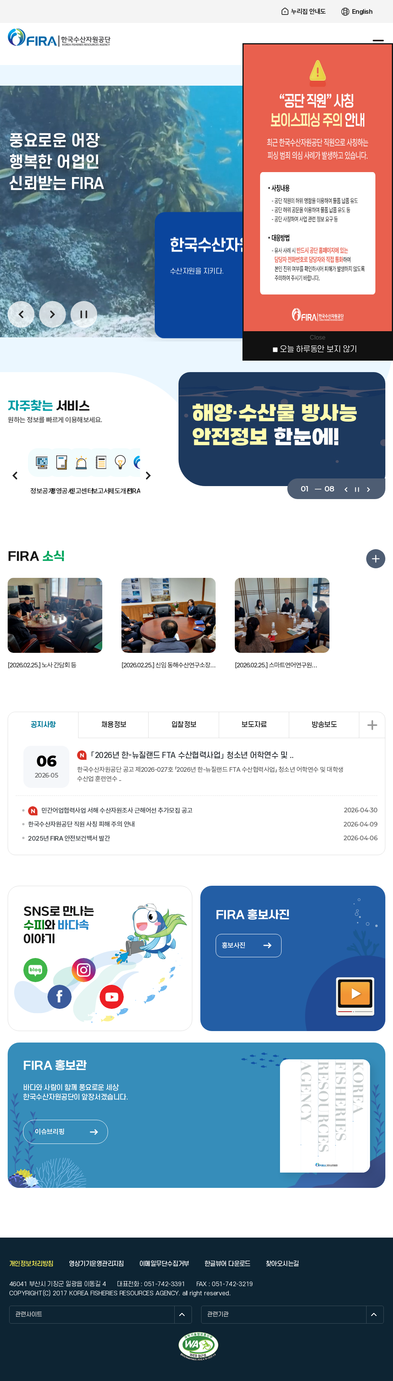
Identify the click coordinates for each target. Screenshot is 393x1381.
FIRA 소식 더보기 (375, 558)
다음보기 (368, 489)
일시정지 (83, 314)
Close (318, 337)
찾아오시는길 (282, 1264)
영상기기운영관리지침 (96, 1264)
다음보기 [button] (52, 314)
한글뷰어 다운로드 (228, 1264)
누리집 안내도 (308, 11)
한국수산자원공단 (59, 37)
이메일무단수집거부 (164, 1264)
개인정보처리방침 (31, 1264)
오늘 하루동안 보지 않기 (318, 349)
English (362, 11)
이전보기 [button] (21, 314)
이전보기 (346, 489)
